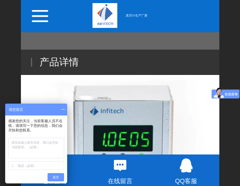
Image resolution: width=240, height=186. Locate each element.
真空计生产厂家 (137, 15)
